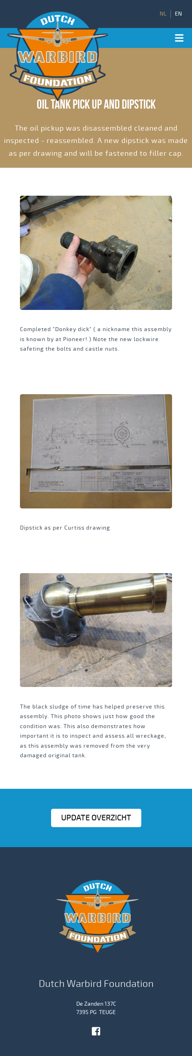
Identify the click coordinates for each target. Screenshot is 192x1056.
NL (163, 14)
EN (178, 14)
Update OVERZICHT (96, 818)
